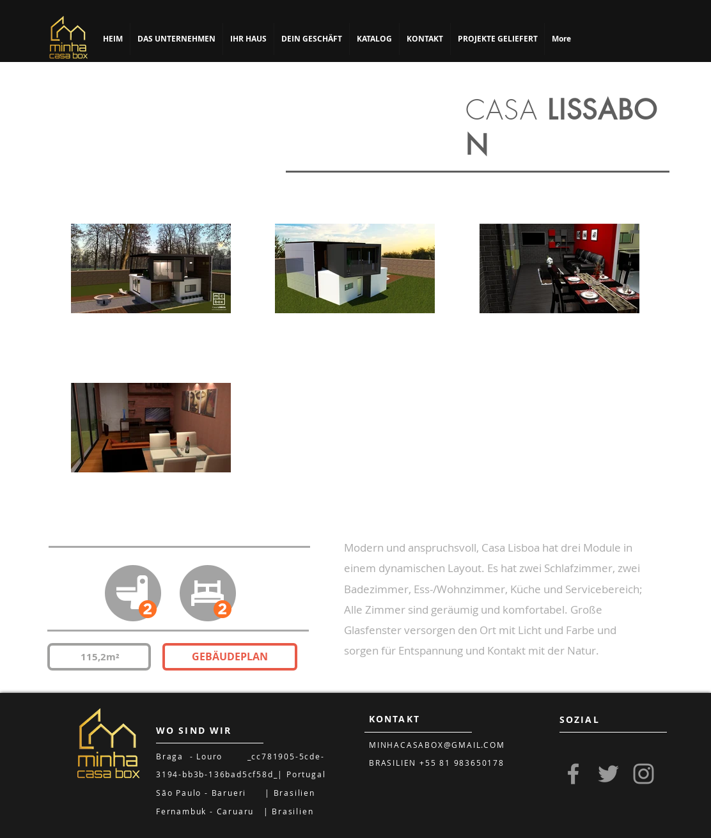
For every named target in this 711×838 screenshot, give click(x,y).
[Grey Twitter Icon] (608, 774)
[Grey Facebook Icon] (573, 774)
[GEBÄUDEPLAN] (229, 657)
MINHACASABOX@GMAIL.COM (437, 745)
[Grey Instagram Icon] (643, 774)
